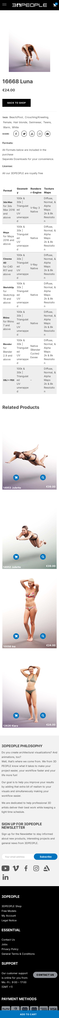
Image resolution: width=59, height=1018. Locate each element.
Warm (6, 127)
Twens (47, 122)
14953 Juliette (12, 487)
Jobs (4, 944)
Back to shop (16, 102)
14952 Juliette (12, 567)
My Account (9, 915)
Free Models (9, 910)
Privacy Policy (10, 949)
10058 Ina (9, 646)
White (15, 127)
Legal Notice (9, 920)
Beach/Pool (16, 117)
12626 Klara (10, 725)
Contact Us (8, 939)
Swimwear (35, 122)
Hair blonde (20, 122)
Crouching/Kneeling (36, 117)
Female (7, 122)
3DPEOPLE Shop (12, 906)
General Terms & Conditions (18, 953)
